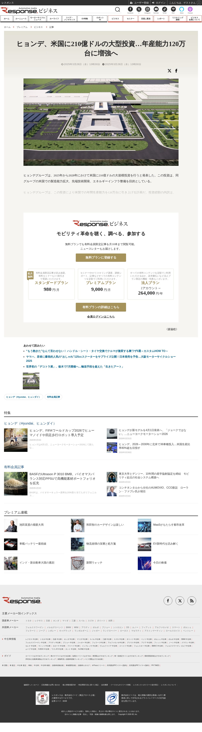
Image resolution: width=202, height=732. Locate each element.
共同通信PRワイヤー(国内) (117, 665)
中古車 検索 (45, 665)
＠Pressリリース (98, 665)
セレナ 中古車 (30, 646)
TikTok (164, 13)
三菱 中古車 (107, 639)
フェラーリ (30, 631)
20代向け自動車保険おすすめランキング (40, 659)
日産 (48, 621)
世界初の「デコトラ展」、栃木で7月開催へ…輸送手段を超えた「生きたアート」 (75, 366)
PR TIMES (155, 665)
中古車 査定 (21, 665)
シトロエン (118, 627)
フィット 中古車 (160, 642)
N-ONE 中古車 (83, 649)
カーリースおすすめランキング (37, 656)
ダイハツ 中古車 (133, 639)
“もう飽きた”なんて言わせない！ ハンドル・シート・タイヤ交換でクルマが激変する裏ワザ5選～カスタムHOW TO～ (97, 351)
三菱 (74, 621)
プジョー (106, 627)
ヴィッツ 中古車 (44, 646)
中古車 (36, 665)
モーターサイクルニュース (37, 19)
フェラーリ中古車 (98, 642)
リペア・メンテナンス (69, 19)
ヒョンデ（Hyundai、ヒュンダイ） (23, 397)
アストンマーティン (154, 631)
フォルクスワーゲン (34, 627)
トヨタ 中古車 (45, 639)
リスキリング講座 (177, 19)
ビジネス (115, 19)
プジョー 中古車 (69, 642)
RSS (173, 13)
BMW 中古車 (186, 639)
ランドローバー (110, 631)
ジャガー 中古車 (83, 642)
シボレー (52, 631)
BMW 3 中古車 (157, 646)
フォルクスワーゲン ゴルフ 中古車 (178, 646)
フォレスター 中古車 (142, 646)
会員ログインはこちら (101, 316)
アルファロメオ (162, 627)
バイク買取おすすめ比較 (93, 659)
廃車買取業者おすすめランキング (157, 656)
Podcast (190, 13)
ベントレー (188, 631)
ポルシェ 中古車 (160, 639)
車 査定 (12, 665)
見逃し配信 (145, 19)
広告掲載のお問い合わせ (50, 685)
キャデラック (65, 631)
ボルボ (96, 627)
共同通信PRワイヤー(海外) (139, 665)
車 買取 (5, 665)
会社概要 (104, 685)
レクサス (39, 621)
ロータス (124, 631)
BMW (68, 627)
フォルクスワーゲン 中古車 (35, 642)
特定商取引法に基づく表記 (88, 685)
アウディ (85, 627)
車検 (30, 665)
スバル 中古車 (95, 639)
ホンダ (56, 621)
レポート (161, 19)
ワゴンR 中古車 (57, 649)
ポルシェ (187, 627)
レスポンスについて (168, 685)
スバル (82, 621)
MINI (76, 627)
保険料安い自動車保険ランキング (70, 659)
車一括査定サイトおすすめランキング (128, 656)
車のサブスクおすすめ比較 (61, 656)
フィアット (146, 627)
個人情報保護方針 (69, 685)
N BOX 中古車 (43, 649)
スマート (176, 627)
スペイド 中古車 (125, 646)
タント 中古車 (70, 649)
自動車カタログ (84, 665)
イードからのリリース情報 (120, 685)
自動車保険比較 (58, 665)
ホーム (6, 19)
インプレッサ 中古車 (90, 646)
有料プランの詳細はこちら (101, 307)
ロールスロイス (173, 631)
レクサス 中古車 (31, 639)
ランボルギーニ (81, 631)
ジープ (42, 631)
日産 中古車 (57, 639)
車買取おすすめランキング (103, 656)
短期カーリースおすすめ (81, 656)
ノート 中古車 (174, 642)
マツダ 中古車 (82, 639)
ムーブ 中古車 (30, 649)
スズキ (91, 621)
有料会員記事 (53, 397)
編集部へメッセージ (31, 685)
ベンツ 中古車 (146, 639)
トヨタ (28, 621)
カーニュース (20, 19)
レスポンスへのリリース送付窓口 (145, 685)
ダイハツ (101, 621)
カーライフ (54, 19)
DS (127, 627)
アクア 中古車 (146, 642)
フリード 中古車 (73, 646)
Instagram (148, 11)
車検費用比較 (71, 665)
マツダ (65, 621)
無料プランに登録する (100, 257)
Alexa (181, 13)
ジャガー (96, 631)
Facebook (130, 13)
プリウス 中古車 (133, 642)
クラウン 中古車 (188, 642)
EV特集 (85, 19)
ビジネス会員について (194, 19)
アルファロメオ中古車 (116, 642)
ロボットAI (100, 19)
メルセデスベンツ (55, 627)
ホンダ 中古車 (69, 639)
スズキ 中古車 (119, 639)
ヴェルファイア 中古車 (108, 646)
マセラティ (136, 631)
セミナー (130, 19)
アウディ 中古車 (54, 642)
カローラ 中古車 (59, 646)
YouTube (156, 13)
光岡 (110, 621)
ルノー (135, 627)
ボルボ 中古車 (173, 639)
